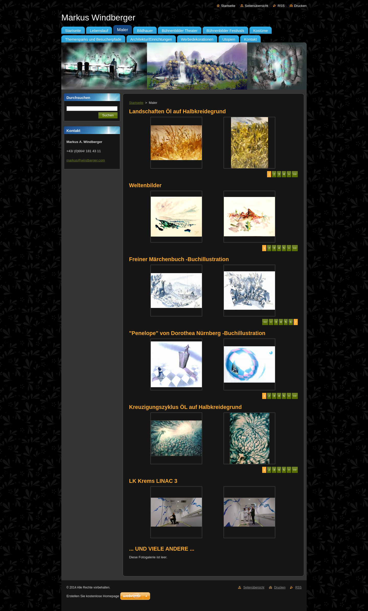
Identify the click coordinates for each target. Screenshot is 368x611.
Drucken (300, 6)
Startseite (228, 6)
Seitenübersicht (256, 6)
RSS (281, 6)
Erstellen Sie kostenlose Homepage (92, 596)
